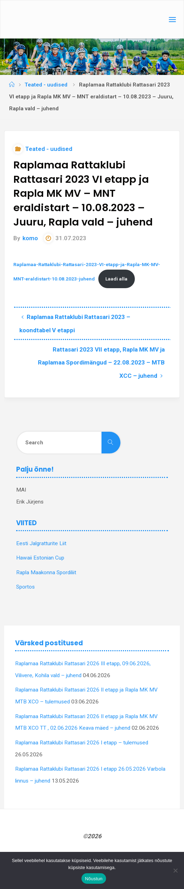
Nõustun (94, 878)
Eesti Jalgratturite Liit (41, 543)
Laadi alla (116, 279)
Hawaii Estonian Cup (40, 558)
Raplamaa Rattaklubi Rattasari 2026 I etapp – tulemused (81, 742)
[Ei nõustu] (175, 870)
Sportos (25, 587)
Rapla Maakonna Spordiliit (46, 572)
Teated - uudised (46, 85)
